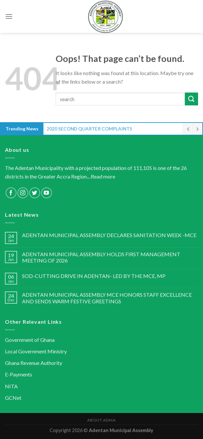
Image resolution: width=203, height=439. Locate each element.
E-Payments (18, 374)
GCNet (13, 398)
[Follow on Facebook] (11, 192)
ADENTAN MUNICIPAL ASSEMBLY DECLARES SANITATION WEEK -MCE (109, 235)
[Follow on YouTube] (46, 192)
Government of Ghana (30, 340)
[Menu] (9, 16)
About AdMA (101, 420)
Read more (103, 176)
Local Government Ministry (36, 351)
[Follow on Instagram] (22, 192)
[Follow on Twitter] (34, 192)
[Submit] (191, 99)
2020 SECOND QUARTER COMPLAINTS (89, 128)
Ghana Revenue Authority (33, 363)
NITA (11, 386)
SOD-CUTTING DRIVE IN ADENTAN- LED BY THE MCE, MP (93, 276)
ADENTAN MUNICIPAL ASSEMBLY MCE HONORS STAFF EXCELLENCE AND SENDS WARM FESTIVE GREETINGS (107, 297)
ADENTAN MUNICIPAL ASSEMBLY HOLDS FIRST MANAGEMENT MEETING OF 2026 (101, 257)
